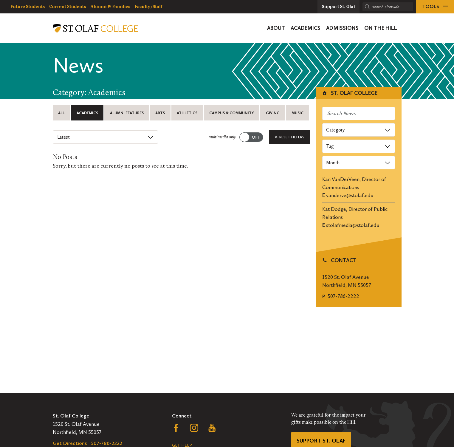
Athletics (187, 113)
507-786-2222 (343, 296)
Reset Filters (289, 137)
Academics (87, 113)
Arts (160, 113)
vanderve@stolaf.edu (350, 195)
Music (297, 113)
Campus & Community (231, 113)
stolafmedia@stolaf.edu (352, 225)
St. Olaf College (349, 93)
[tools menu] (435, 6)
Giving (273, 113)
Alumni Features (127, 113)
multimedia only (222, 137)
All (61, 113)
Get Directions (70, 443)
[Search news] (358, 113)
